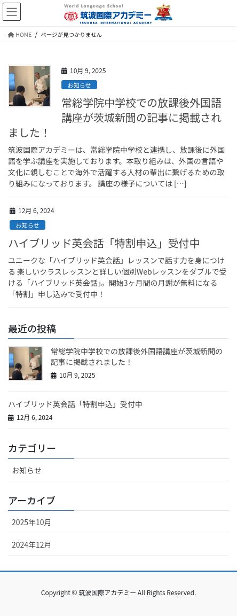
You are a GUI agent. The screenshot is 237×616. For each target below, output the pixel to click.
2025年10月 (32, 522)
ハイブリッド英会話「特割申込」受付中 (104, 243)
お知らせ (79, 85)
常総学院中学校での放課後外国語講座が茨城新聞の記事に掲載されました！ (115, 117)
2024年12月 (32, 544)
